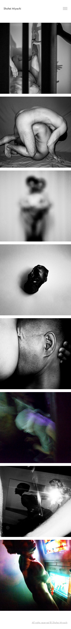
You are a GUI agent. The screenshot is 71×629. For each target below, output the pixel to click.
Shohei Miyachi (12, 8)
